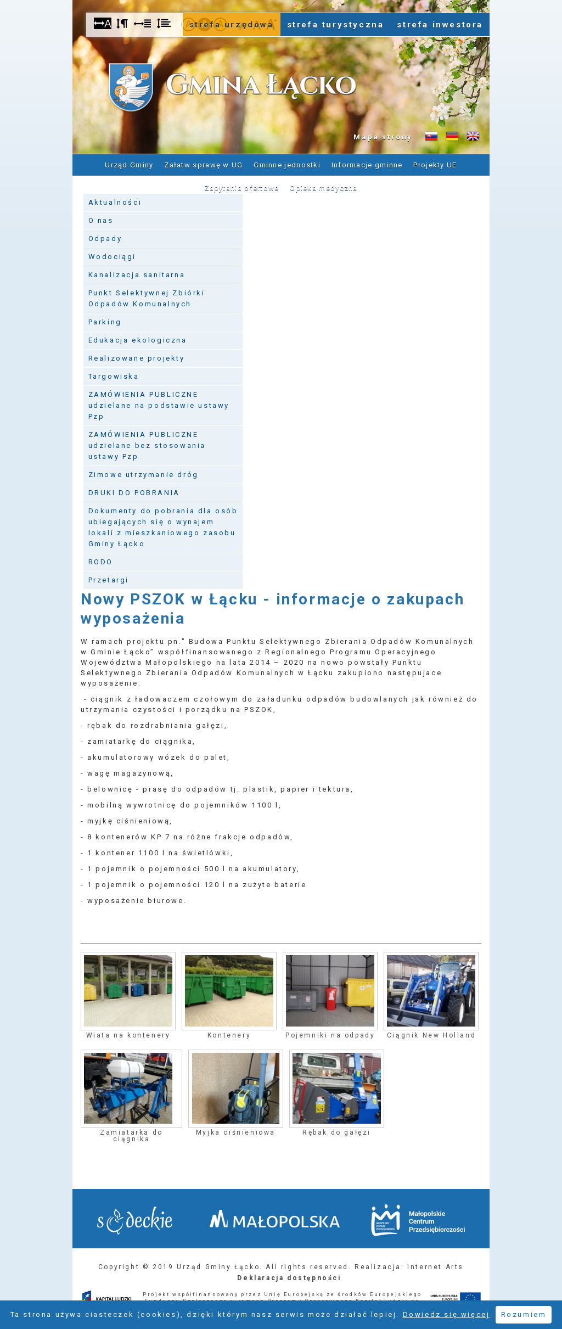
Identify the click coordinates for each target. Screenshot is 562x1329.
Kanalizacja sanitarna (137, 275)
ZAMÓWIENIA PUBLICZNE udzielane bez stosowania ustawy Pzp (147, 445)
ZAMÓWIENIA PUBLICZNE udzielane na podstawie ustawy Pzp (158, 405)
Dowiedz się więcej (446, 1314)
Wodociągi (112, 257)
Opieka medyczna (324, 188)
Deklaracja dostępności (289, 1278)
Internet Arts (435, 1267)
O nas (101, 220)
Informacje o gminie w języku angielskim (473, 137)
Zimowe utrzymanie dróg (143, 474)
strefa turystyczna (335, 25)
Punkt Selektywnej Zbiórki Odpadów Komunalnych (146, 298)
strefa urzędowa (231, 25)
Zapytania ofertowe (241, 188)
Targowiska (113, 376)
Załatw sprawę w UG (203, 165)
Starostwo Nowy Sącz (134, 1221)
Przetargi (108, 580)
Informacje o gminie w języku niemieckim (452, 137)
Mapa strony (383, 137)
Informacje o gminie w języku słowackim (431, 137)
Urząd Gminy (129, 165)
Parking (105, 322)
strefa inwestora (440, 25)
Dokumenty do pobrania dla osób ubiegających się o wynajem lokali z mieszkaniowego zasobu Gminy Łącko (163, 527)
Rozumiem (524, 1314)
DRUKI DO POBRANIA (134, 493)
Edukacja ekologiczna (137, 340)
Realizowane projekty (136, 358)
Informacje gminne (367, 165)
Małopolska (275, 1218)
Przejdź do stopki (281, 0)
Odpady (105, 238)
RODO (100, 562)
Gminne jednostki (287, 165)
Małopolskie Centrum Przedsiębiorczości (418, 1220)
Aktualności (115, 202)
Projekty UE (435, 165)
